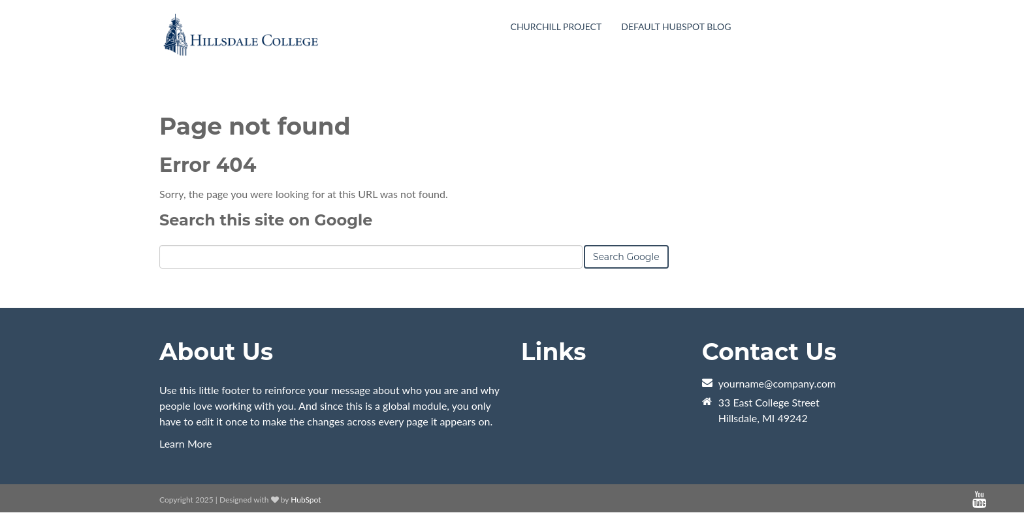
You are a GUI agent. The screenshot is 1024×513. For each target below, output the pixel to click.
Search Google (626, 257)
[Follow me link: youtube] (979, 499)
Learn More (185, 443)
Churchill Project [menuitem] (556, 26)
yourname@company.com (777, 383)
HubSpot (306, 500)
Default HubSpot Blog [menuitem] (676, 26)
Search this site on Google (265, 219)
